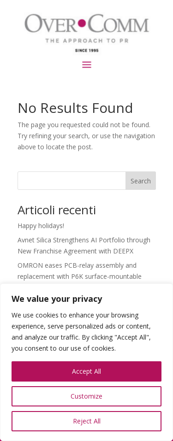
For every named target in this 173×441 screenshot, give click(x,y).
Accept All (86, 371)
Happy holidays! (41, 225)
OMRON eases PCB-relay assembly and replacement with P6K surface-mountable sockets (80, 276)
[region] (86, 362)
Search (141, 180)
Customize (86, 396)
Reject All (87, 421)
